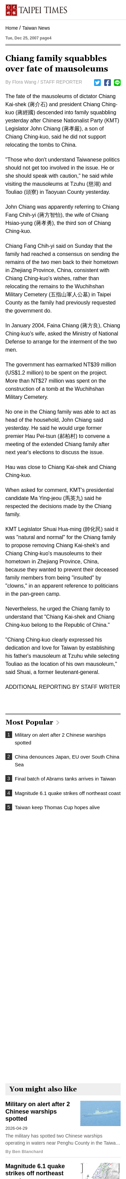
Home (11, 28)
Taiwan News (36, 28)
